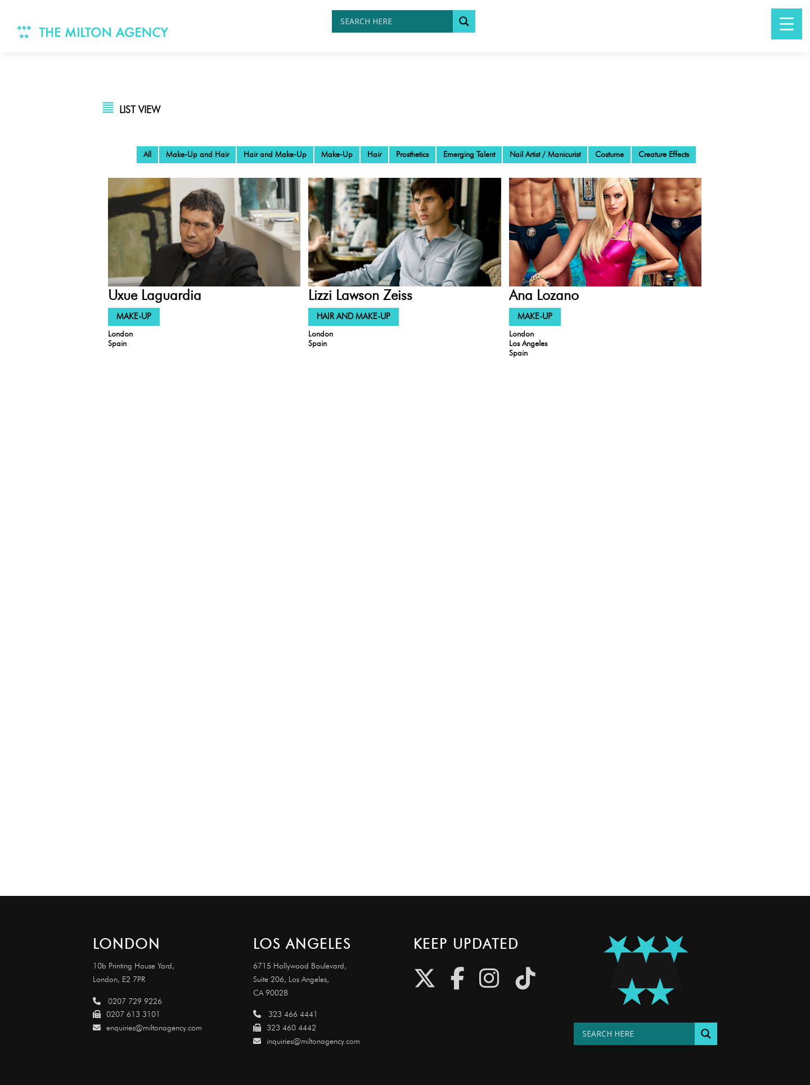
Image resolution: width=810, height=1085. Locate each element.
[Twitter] (424, 978)
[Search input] (395, 21)
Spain (117, 343)
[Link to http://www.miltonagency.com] (93, 31)
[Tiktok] (526, 978)
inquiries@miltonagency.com (306, 1041)
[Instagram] (489, 978)
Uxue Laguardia (154, 294)
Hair (374, 154)
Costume (609, 154)
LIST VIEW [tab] (139, 110)
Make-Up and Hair (197, 154)
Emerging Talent (469, 154)
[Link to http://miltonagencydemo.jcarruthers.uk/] (645, 970)
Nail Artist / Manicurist (545, 154)
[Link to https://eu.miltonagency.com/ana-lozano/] (605, 231)
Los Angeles (528, 343)
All (147, 154)
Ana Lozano (544, 294)
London (120, 334)
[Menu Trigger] (786, 23)
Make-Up (337, 154)
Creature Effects (663, 154)
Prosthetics (412, 154)
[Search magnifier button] (464, 21)
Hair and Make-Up (275, 154)
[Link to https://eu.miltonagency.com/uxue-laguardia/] (204, 231)
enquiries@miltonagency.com (147, 1028)
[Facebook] (458, 978)
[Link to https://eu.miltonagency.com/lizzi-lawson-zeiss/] (404, 231)
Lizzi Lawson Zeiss (360, 294)
